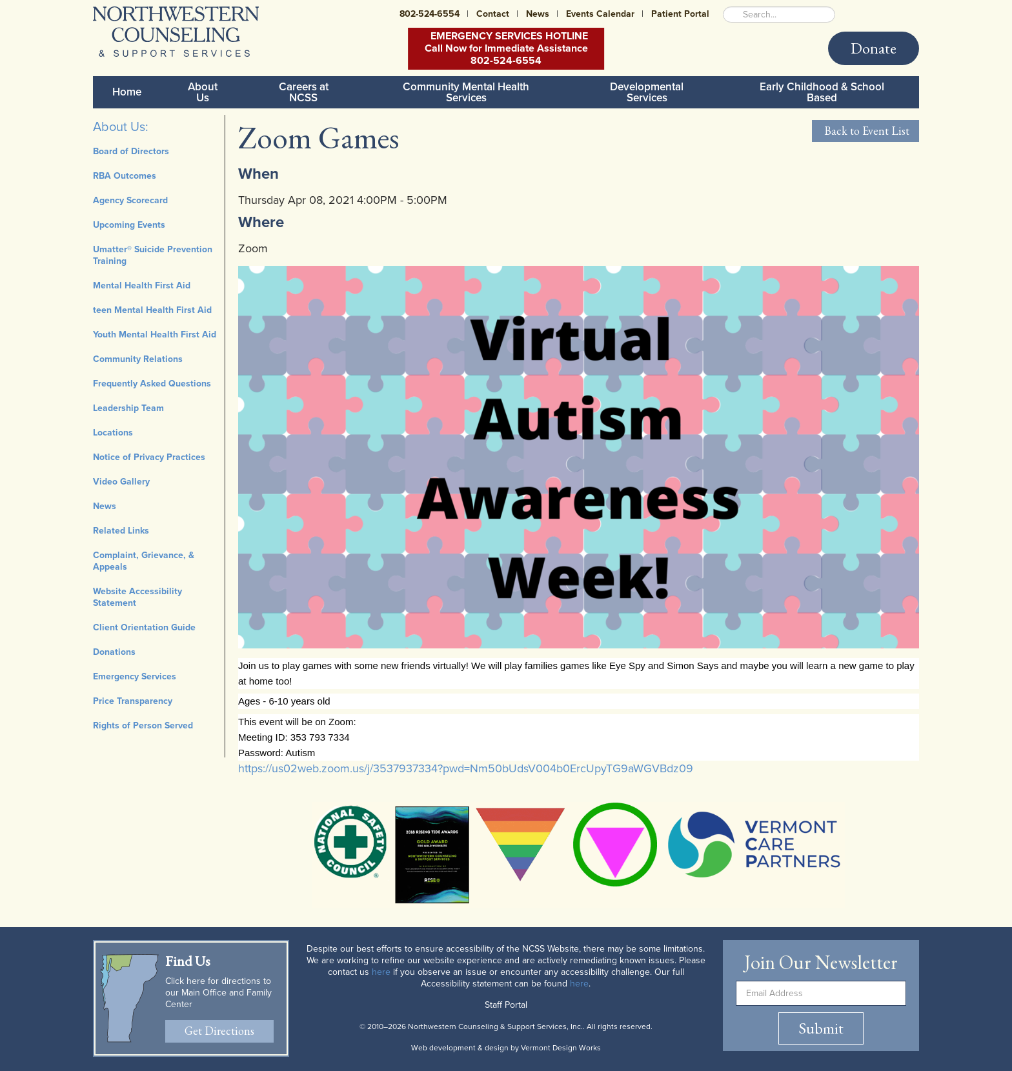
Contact (492, 13)
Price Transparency (132, 701)
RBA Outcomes (124, 175)
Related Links (121, 530)
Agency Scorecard (130, 200)
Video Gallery (121, 481)
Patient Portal (680, 13)
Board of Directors (131, 151)
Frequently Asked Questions (152, 383)
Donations (114, 651)
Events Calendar (600, 13)
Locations (113, 432)
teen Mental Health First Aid (152, 310)
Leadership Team (128, 408)
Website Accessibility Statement (137, 597)
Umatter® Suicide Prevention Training (152, 255)
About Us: (120, 127)
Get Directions (219, 1030)
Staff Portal (506, 1004)
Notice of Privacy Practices (149, 457)
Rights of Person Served (143, 725)
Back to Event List (865, 130)
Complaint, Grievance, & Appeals (143, 561)
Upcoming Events (129, 224)
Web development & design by (506, 1047)
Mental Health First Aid (141, 285)
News (537, 13)
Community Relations (138, 359)
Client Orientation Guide (144, 627)
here (381, 971)
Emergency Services (134, 676)
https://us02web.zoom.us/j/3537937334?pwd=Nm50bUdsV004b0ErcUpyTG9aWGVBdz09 (465, 768)
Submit (821, 1028)
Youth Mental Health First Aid (154, 334)
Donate (873, 48)
